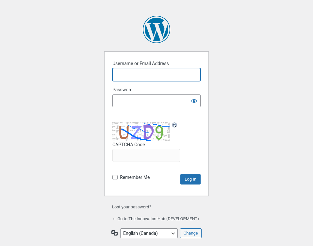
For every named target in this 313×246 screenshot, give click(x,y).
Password (122, 89)
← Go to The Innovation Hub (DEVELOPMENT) (155, 218)
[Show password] (194, 100)
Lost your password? (131, 206)
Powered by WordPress (156, 29)
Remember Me (135, 177)
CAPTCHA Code (146, 152)
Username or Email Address (140, 63)
